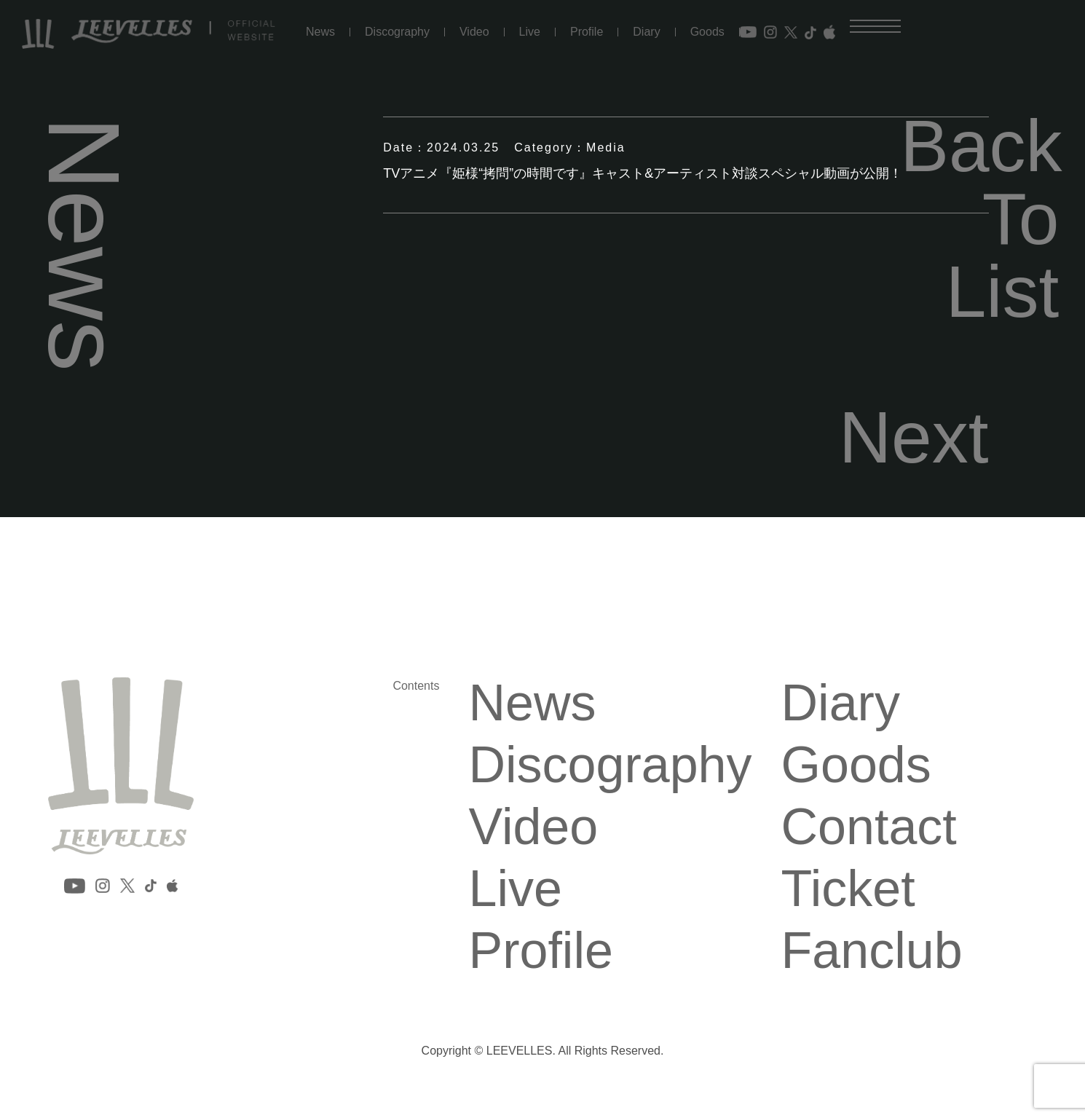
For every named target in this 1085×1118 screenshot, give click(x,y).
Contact (869, 826)
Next (914, 437)
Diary (646, 32)
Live (529, 32)
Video (474, 32)
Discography (397, 32)
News (320, 32)
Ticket (848, 888)
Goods (707, 32)
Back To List (979, 218)
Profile (586, 32)
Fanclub (872, 950)
